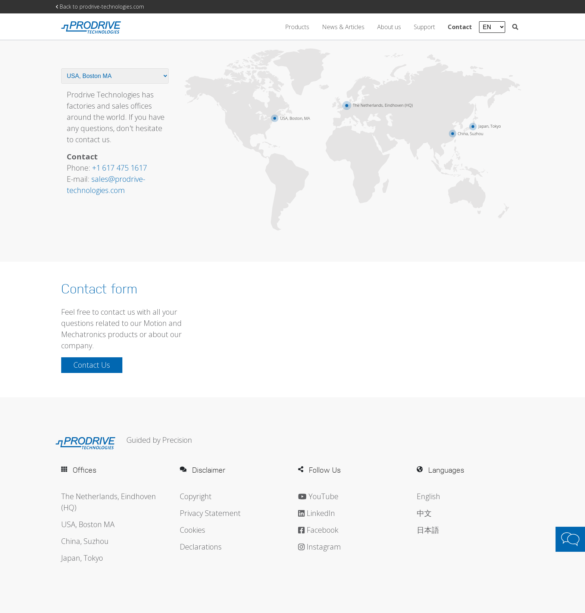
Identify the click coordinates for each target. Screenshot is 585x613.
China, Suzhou (85, 541)
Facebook (318, 530)
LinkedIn (316, 513)
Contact (460, 26)
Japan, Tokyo (82, 558)
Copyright (196, 496)
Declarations (201, 547)
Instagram (319, 547)
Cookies (192, 530)
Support (425, 26)
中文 (424, 513)
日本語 (428, 530)
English (428, 496)
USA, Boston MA (88, 524)
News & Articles (344, 26)
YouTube (318, 496)
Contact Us (91, 365)
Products (297, 26)
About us (390, 26)
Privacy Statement (210, 513)
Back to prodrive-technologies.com (100, 6)
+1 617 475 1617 (119, 168)
